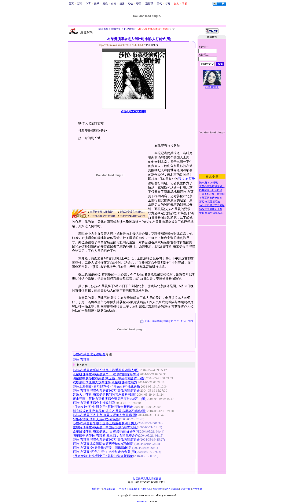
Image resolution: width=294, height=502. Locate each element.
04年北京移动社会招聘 (102, 215)
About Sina (109, 488)
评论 (147, 321)
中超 (201, 213)
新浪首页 (103, 28)
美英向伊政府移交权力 (212, 186)
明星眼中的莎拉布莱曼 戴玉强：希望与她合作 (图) (109, 378)
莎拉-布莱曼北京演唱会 (89, 354)
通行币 (149, 3)
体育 (88, 3)
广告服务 (122, 488)
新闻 (79, 3)
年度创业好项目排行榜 (132, 215)
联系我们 (134, 488)
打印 (183, 321)
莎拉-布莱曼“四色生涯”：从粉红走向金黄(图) (104, 451)
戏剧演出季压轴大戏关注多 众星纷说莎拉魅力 (105, 382)
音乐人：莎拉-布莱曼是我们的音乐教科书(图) (104, 394)
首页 (71, 3)
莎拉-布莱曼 (186, 178)
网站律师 (157, 488)
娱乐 (96, 3)
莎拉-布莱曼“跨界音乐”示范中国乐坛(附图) (103, 447)
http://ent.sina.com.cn (110, 44)
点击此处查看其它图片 (133, 111)
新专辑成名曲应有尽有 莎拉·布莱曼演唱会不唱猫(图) (109, 411)
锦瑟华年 (157, 321)
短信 (130, 3)
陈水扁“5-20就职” (209, 182)
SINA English (171, 488)
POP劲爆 (129, 28)
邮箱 (113, 3)
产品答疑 (197, 488)
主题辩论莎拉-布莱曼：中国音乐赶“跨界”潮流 (105, 427)
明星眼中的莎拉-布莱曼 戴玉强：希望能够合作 (105, 435)
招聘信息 (146, 488)
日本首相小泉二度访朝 (212, 194)
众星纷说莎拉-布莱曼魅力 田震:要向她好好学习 (106, 374)
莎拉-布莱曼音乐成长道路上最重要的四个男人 (105, 423)
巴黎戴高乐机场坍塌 (210, 190)
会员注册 (185, 488)
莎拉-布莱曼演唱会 (209, 201)
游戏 (105, 3)
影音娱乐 (116, 28)
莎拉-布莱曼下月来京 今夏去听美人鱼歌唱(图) (105, 415)
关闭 (190, 321)
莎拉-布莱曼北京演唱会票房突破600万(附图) (104, 443)
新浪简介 (97, 488)
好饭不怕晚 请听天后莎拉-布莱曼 (96, 419)
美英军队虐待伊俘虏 (210, 197)
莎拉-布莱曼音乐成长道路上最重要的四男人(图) (106, 370)
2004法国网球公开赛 (210, 209)
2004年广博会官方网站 (212, 205)
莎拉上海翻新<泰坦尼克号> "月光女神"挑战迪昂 (106, 386)
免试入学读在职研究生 (132, 211)
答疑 (167, 3)
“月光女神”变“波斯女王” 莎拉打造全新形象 (103, 406)
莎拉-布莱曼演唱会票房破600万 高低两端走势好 (106, 390)
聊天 (138, 3)
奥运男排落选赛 (214, 213)
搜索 (122, 3)
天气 (159, 3)
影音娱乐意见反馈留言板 (147, 478)
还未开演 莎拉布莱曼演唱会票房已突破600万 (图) (109, 398)
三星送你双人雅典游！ (102, 211)
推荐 (166, 321)
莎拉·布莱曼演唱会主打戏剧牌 (94, 402)
